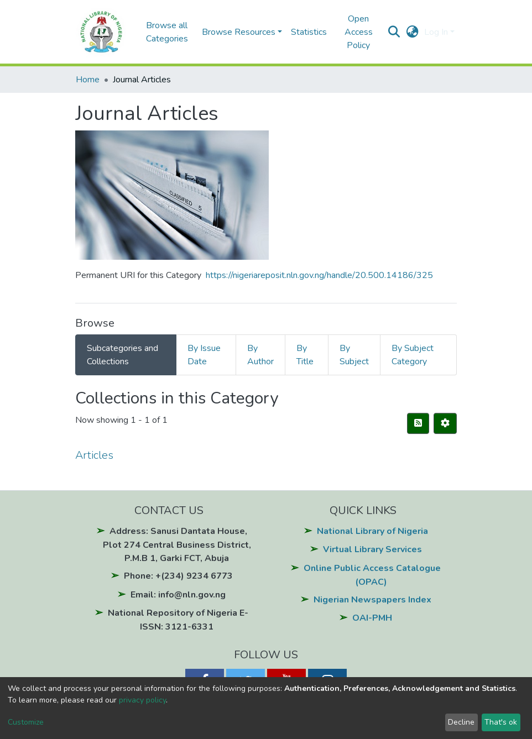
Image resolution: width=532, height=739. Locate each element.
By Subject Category (413, 355)
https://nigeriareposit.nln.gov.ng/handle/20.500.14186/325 (319, 275)
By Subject (354, 355)
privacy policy (142, 700)
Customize (26, 722)
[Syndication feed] (418, 423)
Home (88, 80)
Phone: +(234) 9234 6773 (178, 576)
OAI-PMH (372, 618)
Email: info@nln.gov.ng (178, 595)
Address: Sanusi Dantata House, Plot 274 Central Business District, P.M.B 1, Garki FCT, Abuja (177, 544)
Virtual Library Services (372, 549)
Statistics (309, 32)
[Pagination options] (445, 423)
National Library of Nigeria (372, 531)
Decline (461, 722)
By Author (260, 355)
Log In (436, 32)
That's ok (500, 722)
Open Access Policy (359, 32)
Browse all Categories (167, 32)
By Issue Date (204, 355)
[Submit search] (394, 32)
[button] (412, 32)
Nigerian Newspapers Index (372, 600)
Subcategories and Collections (122, 355)
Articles (94, 455)
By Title (305, 355)
